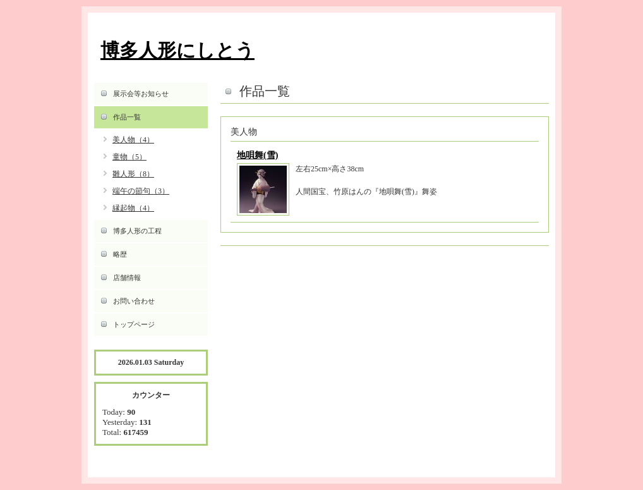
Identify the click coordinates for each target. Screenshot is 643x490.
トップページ (134, 324)
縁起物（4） (133, 208)
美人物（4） (133, 139)
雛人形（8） (133, 173)
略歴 (120, 254)
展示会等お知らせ (141, 93)
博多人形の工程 (137, 231)
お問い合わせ (134, 301)
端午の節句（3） (140, 191)
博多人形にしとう (177, 50)
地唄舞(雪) (257, 155)
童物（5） (129, 156)
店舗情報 (127, 277)
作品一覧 (127, 117)
